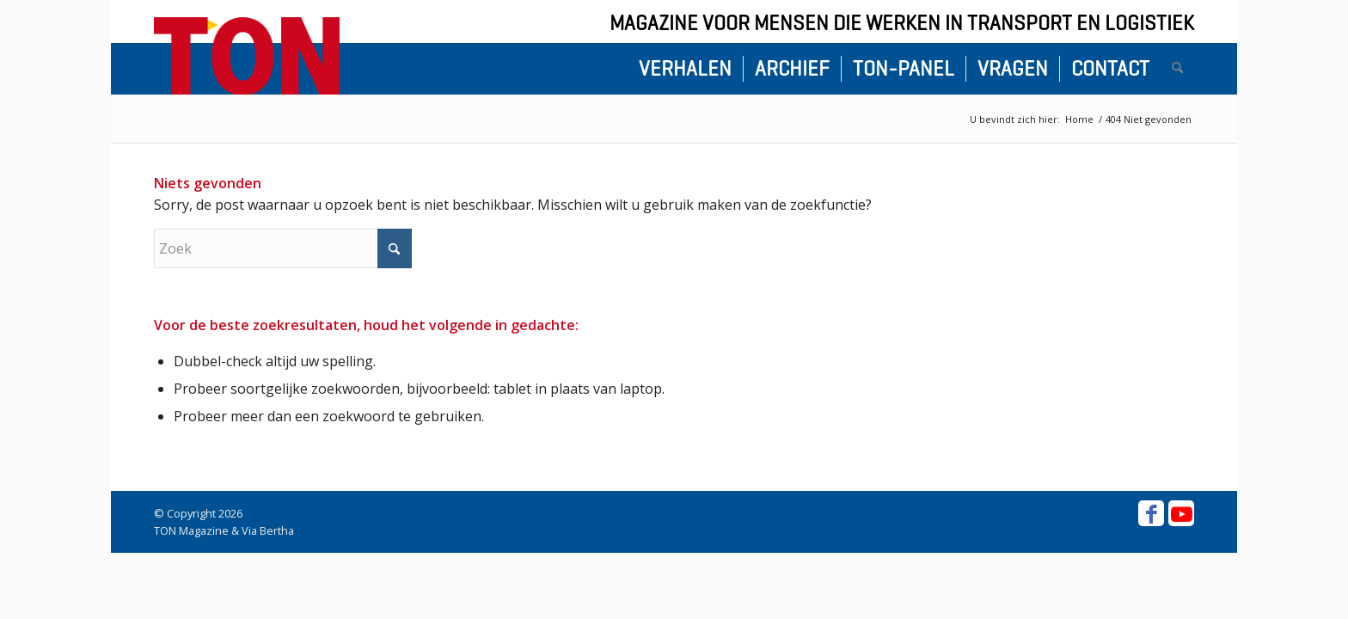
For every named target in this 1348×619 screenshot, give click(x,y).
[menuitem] (685, 69)
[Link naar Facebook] (1151, 513)
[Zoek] (1177, 69)
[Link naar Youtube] (1181, 513)
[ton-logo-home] (247, 56)
